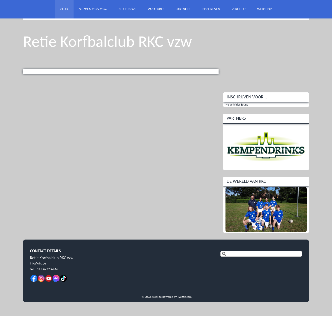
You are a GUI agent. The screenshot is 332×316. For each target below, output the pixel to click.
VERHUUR (239, 9)
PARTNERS (183, 9)
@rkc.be (40, 263)
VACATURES (156, 9)
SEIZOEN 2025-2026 (93, 9)
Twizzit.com (185, 296)
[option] (266, 147)
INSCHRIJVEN (211, 9)
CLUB (64, 9)
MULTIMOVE (127, 9)
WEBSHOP (264, 9)
